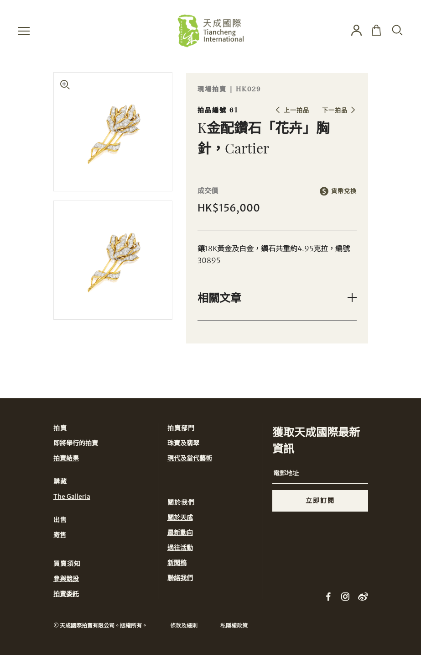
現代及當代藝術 (189, 458)
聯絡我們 (180, 578)
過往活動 (180, 548)
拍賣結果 (66, 458)
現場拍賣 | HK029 (229, 89)
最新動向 (180, 532)
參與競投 (66, 579)
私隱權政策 (234, 625)
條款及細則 (184, 625)
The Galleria (71, 496)
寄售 (59, 535)
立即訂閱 (320, 501)
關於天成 (180, 517)
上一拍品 (296, 110)
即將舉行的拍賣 (75, 443)
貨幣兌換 (344, 191)
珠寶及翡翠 (183, 443)
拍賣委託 (66, 594)
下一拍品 (335, 110)
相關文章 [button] (219, 297)
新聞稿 (177, 563)
